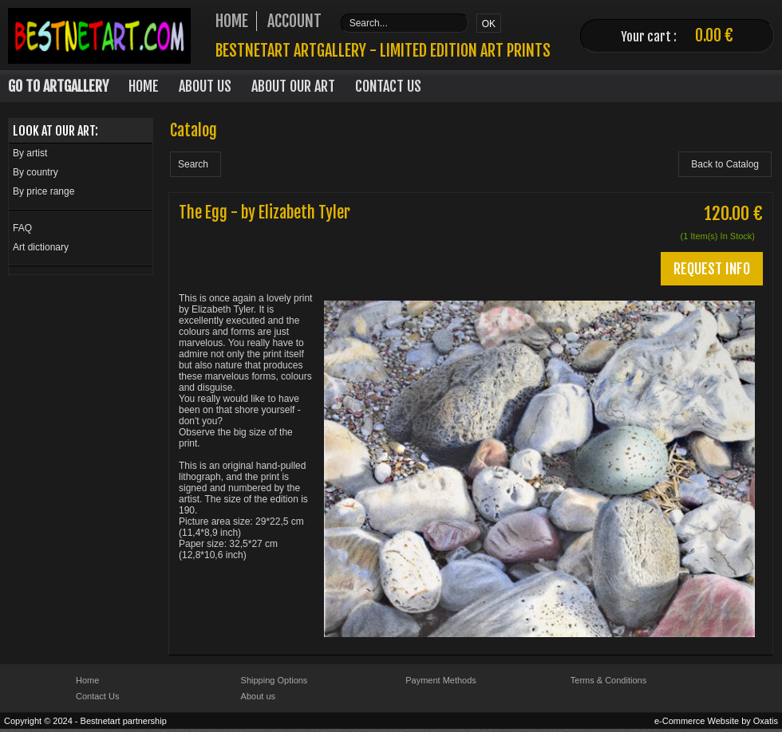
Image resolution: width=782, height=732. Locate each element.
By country (35, 172)
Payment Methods (440, 680)
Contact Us (388, 86)
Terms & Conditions (608, 680)
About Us (205, 86)
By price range (43, 191)
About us (258, 696)
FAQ (22, 228)
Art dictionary (41, 247)
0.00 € (714, 35)
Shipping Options (274, 680)
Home (143, 86)
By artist (30, 153)
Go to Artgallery (58, 86)
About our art (293, 86)
